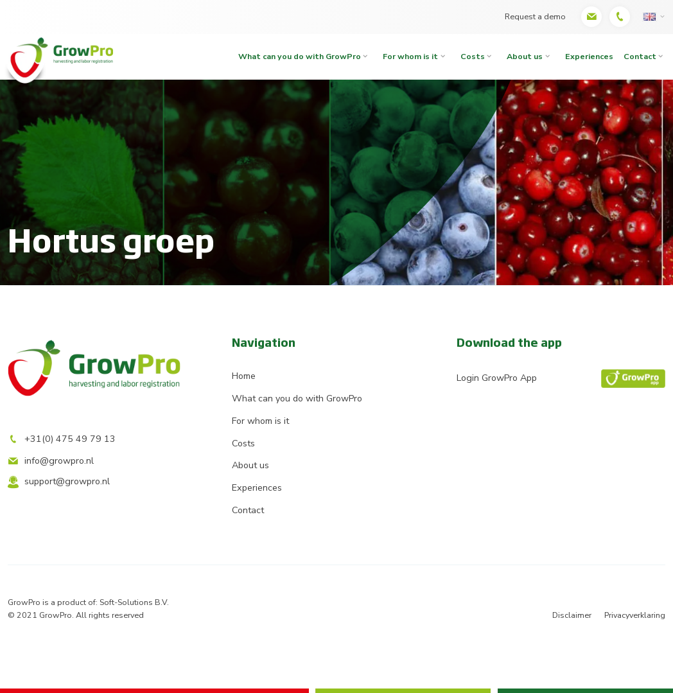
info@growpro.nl (51, 461)
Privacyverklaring (634, 615)
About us (525, 56)
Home (244, 376)
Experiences (589, 56)
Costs (472, 56)
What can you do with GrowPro (299, 56)
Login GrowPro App (561, 379)
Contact (248, 510)
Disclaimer (571, 615)
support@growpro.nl (59, 481)
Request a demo (535, 16)
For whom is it (410, 56)
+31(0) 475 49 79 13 (62, 439)
